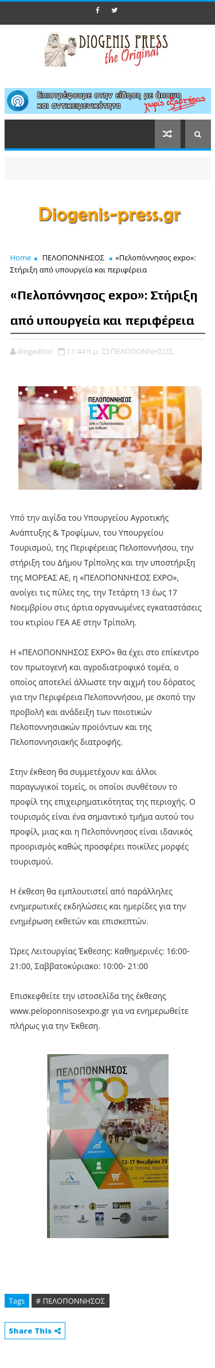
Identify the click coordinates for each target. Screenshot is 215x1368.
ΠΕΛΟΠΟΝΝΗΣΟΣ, (143, 351)
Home (21, 257)
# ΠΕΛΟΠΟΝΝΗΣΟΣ (70, 1301)
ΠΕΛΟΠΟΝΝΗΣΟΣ (73, 257)
